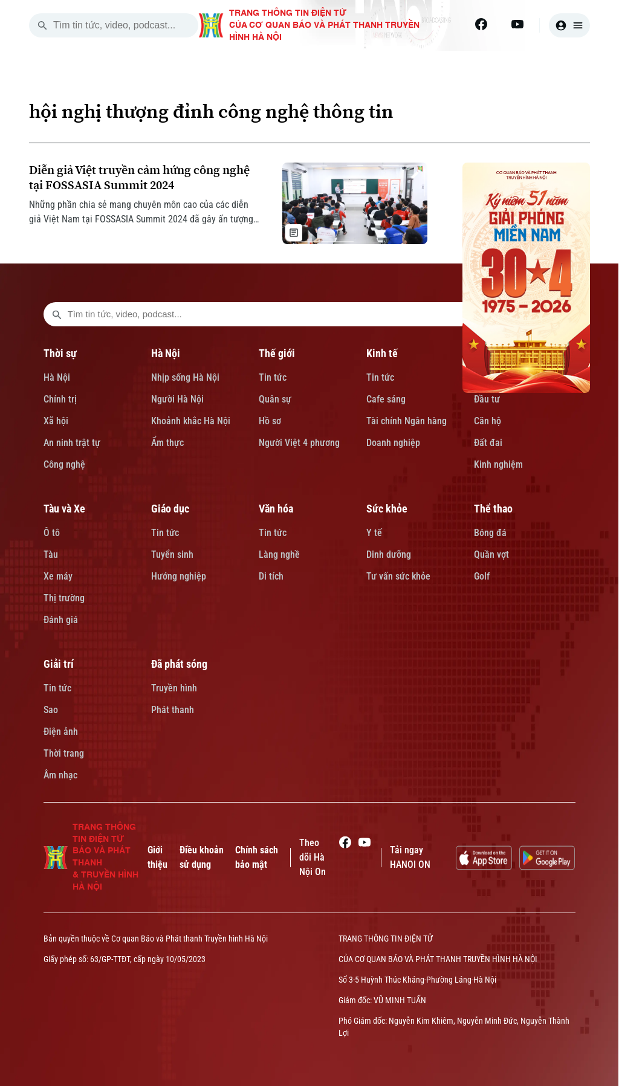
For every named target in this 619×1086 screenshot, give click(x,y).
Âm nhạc (60, 775)
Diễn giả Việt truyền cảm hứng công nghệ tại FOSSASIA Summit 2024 (139, 178)
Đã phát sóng (179, 664)
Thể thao (493, 508)
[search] (42, 25)
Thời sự (60, 353)
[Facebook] (481, 24)
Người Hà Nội (177, 399)
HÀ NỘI (242, 65)
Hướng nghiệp (178, 576)
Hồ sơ (270, 421)
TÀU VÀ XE (522, 65)
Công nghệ (64, 464)
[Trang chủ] (118, 65)
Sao (51, 710)
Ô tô (52, 532)
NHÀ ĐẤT (448, 65)
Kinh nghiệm (498, 464)
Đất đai (488, 442)
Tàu (51, 554)
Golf (482, 576)
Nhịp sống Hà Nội (185, 377)
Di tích (271, 576)
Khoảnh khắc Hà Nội (190, 421)
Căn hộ (487, 421)
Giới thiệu (157, 857)
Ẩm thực (167, 442)
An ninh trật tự (72, 442)
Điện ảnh (61, 731)
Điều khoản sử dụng (202, 857)
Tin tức (273, 377)
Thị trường (64, 598)
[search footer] (57, 314)
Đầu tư (487, 399)
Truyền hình (174, 688)
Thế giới (277, 353)
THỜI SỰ (176, 65)
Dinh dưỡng (388, 554)
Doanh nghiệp (393, 442)
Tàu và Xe (64, 508)
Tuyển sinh (172, 554)
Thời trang (64, 753)
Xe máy (58, 576)
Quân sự (275, 399)
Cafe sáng (386, 399)
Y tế (374, 532)
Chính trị (60, 399)
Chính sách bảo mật (256, 857)
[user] (569, 25)
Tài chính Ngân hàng (406, 421)
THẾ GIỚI (310, 65)
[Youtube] (517, 24)
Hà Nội (57, 377)
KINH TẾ (379, 65)
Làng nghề (279, 554)
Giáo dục (170, 508)
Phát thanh (172, 710)
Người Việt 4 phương (299, 442)
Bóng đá (490, 532)
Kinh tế (382, 353)
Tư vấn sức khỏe (398, 576)
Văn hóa (276, 508)
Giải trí (59, 664)
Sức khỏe (386, 508)
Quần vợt (491, 554)
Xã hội (56, 421)
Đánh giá (61, 619)
